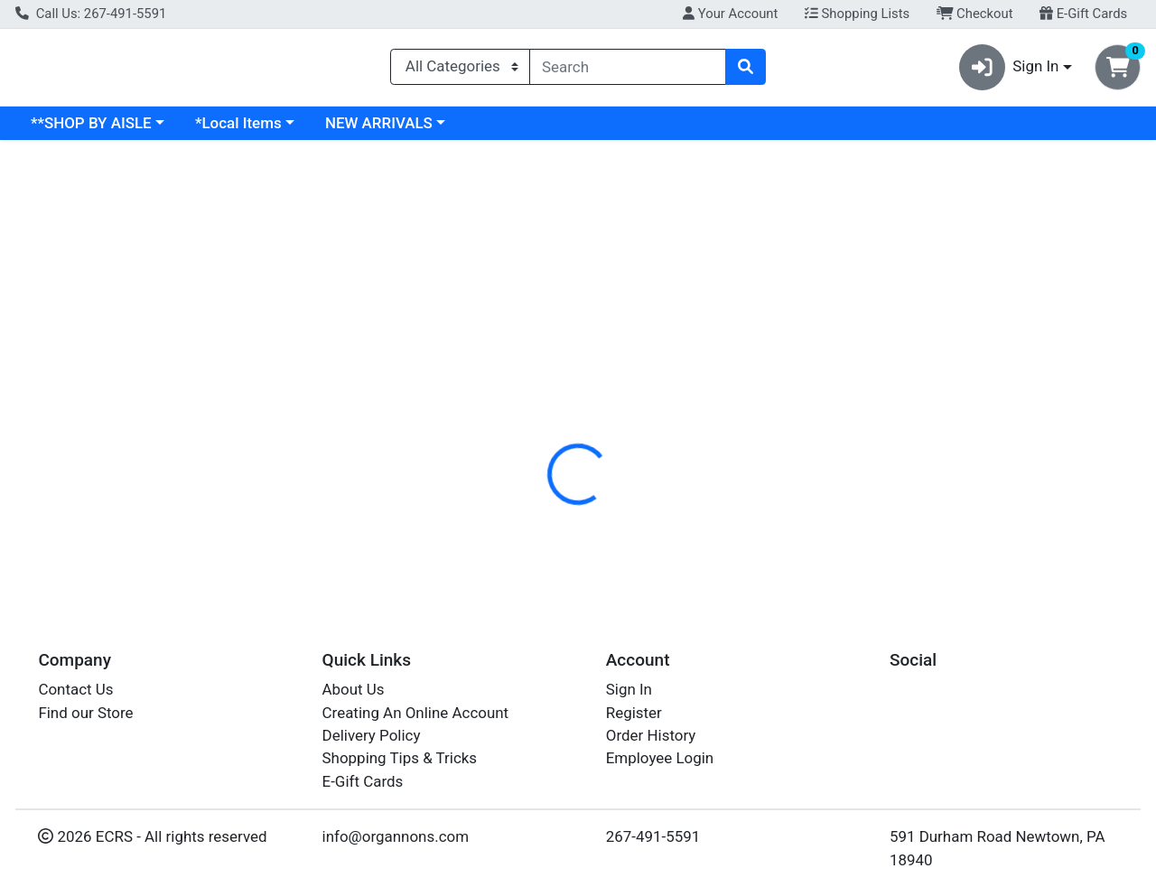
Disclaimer (703, 393)
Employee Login (659, 765)
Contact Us (75, 696)
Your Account (730, 13)
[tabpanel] (818, 503)
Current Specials (87, 130)
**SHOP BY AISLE (247, 130)
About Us (353, 696)
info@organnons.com (396, 844)
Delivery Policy (371, 742)
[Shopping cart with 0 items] (1118, 71)
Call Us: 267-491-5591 (90, 13)
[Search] (627, 70)
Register (634, 719)
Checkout (975, 13)
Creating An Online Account (415, 719)
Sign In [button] (1009, 71)
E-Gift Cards (1083, 13)
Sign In (629, 696)
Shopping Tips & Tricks (400, 765)
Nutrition (612, 393)
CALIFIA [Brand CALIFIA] (699, 507)
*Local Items (394, 130)
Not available (981, 289)
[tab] (532, 392)
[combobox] (627, 70)
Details (532, 393)
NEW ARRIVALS (535, 130)
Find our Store (85, 719)
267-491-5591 (653, 844)
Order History (651, 742)
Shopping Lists (857, 13)
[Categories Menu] (460, 70)
